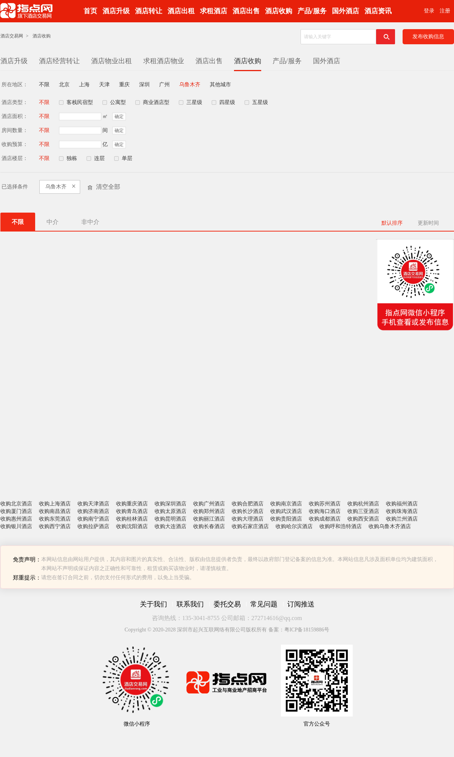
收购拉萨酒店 (93, 526)
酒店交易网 (11, 36)
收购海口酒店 (325, 511)
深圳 (144, 84)
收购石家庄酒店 (250, 526)
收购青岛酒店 (132, 511)
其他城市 (220, 84)
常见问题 (263, 604)
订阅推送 (301, 604)
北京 (64, 84)
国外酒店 (345, 11)
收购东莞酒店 (55, 519)
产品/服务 (312, 11)
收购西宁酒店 (55, 526)
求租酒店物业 (163, 61)
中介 (52, 222)
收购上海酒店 (55, 504)
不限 (44, 84)
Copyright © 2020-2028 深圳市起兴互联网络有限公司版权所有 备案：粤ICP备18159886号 (227, 630)
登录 (429, 11)
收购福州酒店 (402, 504)
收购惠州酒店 (16, 519)
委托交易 (227, 604)
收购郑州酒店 (209, 511)
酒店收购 (278, 11)
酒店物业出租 (111, 61)
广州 (164, 84)
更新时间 (428, 223)
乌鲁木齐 (189, 84)
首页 (90, 11)
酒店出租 (181, 11)
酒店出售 (246, 11)
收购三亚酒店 (363, 511)
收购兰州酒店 (402, 519)
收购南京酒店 (286, 504)
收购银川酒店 (16, 526)
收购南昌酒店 (55, 511)
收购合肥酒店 (247, 504)
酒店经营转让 (59, 61)
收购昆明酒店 (170, 519)
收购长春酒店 (209, 526)
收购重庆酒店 (132, 504)
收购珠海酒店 (402, 511)
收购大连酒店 (170, 526)
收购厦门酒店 (16, 511)
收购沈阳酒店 (132, 526)
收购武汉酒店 (286, 511)
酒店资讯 (378, 11)
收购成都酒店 (325, 519)
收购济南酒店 (93, 511)
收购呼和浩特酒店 (340, 526)
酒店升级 (116, 11)
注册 (445, 11)
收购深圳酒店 (170, 504)
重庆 (124, 84)
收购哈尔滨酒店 (294, 526)
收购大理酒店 (247, 519)
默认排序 (392, 223)
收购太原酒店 (170, 511)
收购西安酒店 (363, 519)
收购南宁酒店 (93, 519)
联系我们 (190, 604)
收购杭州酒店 (363, 504)
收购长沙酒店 (247, 511)
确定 (119, 116)
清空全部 (108, 186)
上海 (84, 84)
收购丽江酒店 (209, 519)
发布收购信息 (428, 36)
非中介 (90, 222)
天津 (104, 84)
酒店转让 (148, 11)
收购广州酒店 (209, 504)
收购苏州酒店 (325, 504)
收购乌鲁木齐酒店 (390, 526)
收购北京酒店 (16, 504)
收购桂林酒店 (132, 519)
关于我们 (153, 604)
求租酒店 (213, 11)
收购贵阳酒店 (286, 519)
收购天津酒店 (93, 504)
